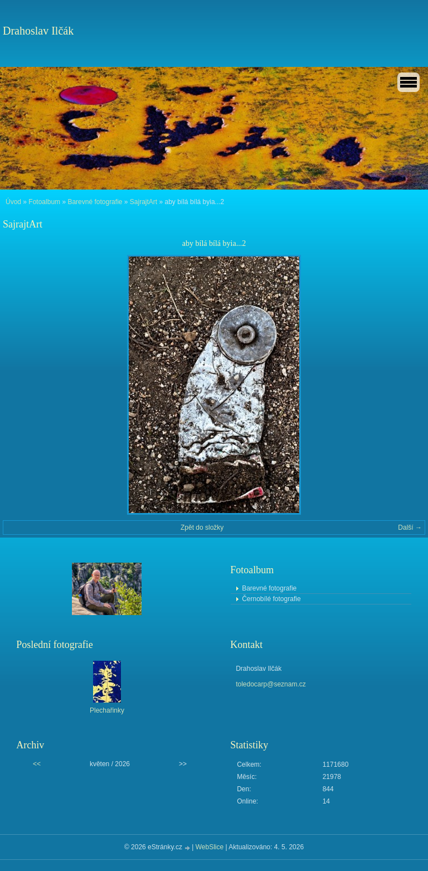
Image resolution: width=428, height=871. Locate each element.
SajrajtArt (143, 202)
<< (37, 764)
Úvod (13, 202)
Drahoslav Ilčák (38, 31)
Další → (410, 527)
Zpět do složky (202, 527)
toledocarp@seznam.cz (271, 684)
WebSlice (209, 847)
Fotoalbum (44, 202)
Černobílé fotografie (271, 599)
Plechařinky (107, 710)
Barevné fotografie (94, 202)
